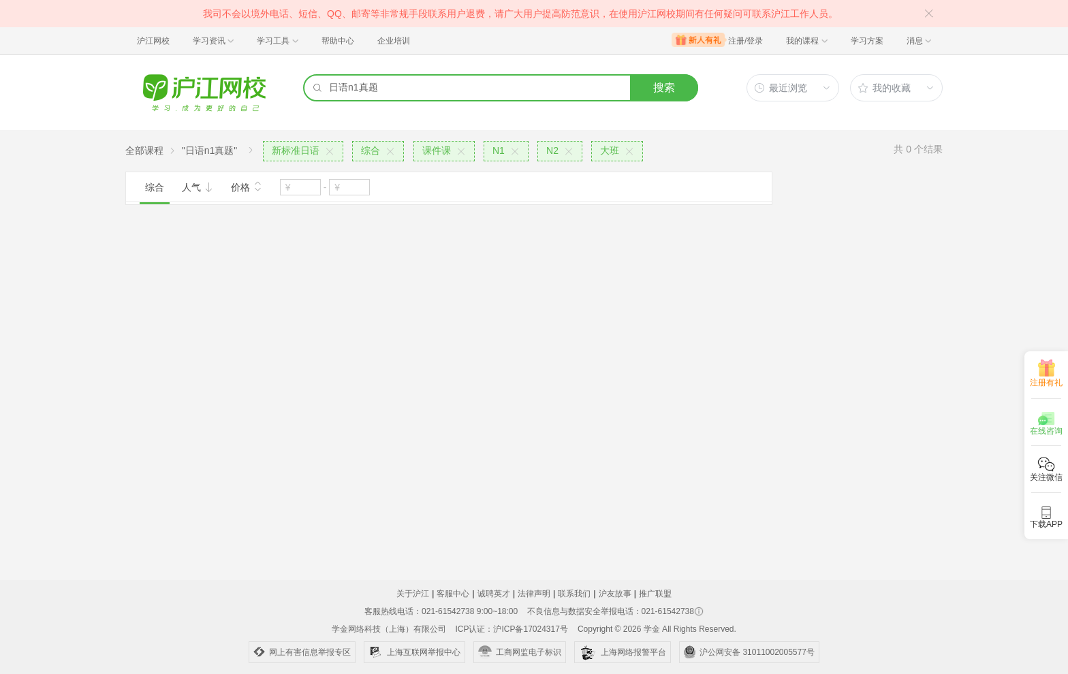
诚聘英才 (493, 593)
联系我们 (574, 593)
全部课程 (144, 150)
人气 (197, 187)
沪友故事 (615, 593)
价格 (246, 185)
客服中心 (453, 593)
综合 (154, 187)
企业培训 (393, 41)
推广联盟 (655, 593)
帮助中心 (337, 41)
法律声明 (534, 593)
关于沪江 (412, 593)
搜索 (664, 87)
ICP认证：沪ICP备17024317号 (511, 629)
